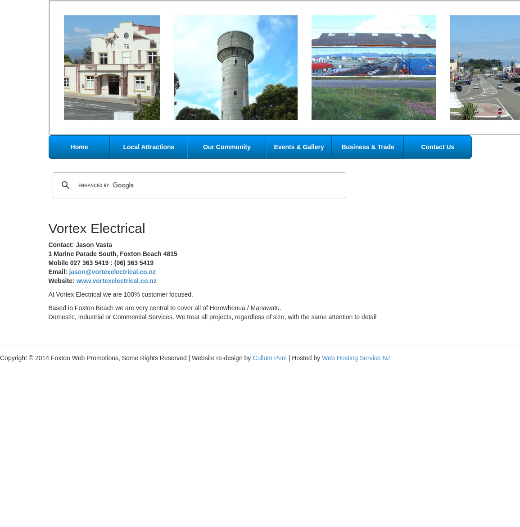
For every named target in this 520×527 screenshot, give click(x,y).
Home (79, 147)
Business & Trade (367, 147)
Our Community (227, 147)
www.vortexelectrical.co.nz (116, 280)
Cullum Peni (269, 358)
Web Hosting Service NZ (356, 358)
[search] (198, 185)
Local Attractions (149, 147)
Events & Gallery (299, 147)
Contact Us (437, 147)
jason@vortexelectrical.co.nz (112, 271)
